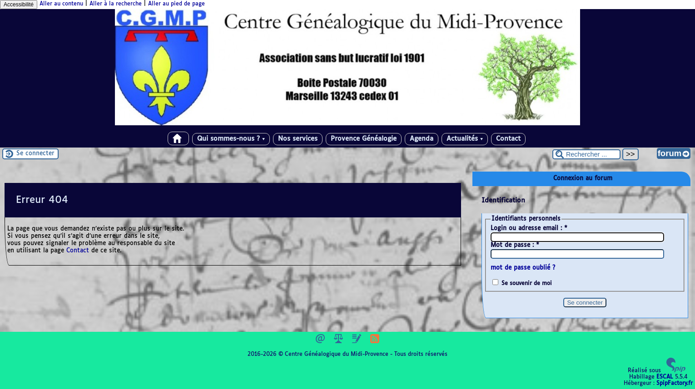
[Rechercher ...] (586, 154)
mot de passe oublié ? (523, 268)
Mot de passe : (515, 245)
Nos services (298, 139)
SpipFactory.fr (674, 383)
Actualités (465, 139)
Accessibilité (19, 4)
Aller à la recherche (115, 4)
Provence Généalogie (364, 139)
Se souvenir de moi (526, 283)
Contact (508, 139)
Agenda (421, 139)
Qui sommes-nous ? (231, 139)
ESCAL (664, 377)
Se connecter (35, 154)
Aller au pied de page (176, 4)
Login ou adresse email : (529, 228)
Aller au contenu (61, 4)
